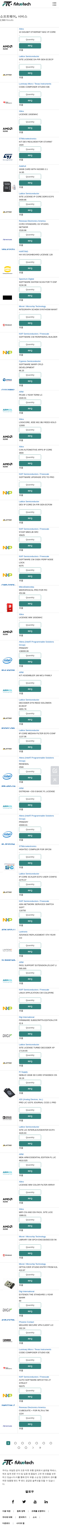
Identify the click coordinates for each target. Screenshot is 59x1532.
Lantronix (23, 932)
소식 (35, 1517)
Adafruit (22, 166)
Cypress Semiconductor (30, 361)
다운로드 (6, 1523)
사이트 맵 (20, 1523)
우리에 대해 (7, 1517)
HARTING (23, 251)
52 (26, 1448)
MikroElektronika (26, 587)
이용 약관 (6, 1511)
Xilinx (21, 29)
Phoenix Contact (26, 1322)
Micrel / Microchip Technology (32, 306)
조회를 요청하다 (38, 1511)
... (19, 1448)
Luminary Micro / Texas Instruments (35, 84)
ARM (21, 392)
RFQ (30, 46)
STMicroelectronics (28, 138)
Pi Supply (23, 1072)
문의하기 (22, 1517)
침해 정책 (21, 1511)
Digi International (26, 1017)
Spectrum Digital (26, 279)
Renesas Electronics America (32, 221)
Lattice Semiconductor (29, 56)
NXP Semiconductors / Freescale (34, 334)
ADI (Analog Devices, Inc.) (31, 1099)
